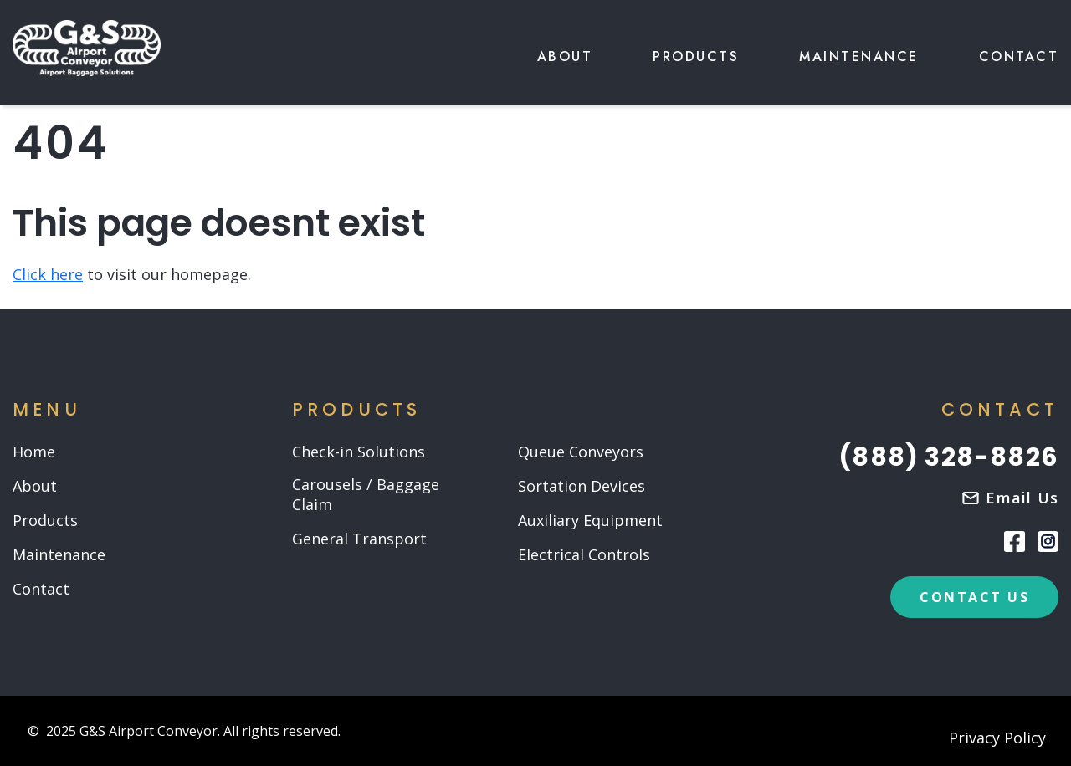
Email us (1022, 498)
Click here (48, 274)
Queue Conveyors (580, 452)
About (565, 56)
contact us (974, 597)
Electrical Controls (584, 554)
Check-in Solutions (358, 452)
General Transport (359, 539)
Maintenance (859, 56)
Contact (1019, 56)
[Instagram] (1048, 541)
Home (34, 452)
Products (696, 56)
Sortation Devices (581, 486)
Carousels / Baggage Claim (365, 494)
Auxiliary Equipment (590, 520)
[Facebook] (1014, 540)
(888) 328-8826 (948, 457)
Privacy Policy (997, 739)
